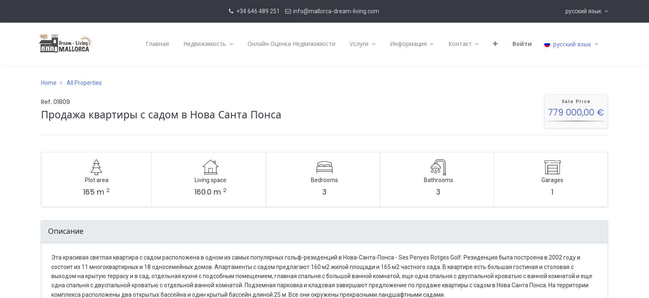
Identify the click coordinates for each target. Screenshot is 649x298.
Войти (520, 44)
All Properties (84, 82)
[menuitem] (155, 44)
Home (49, 82)
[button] (586, 11)
